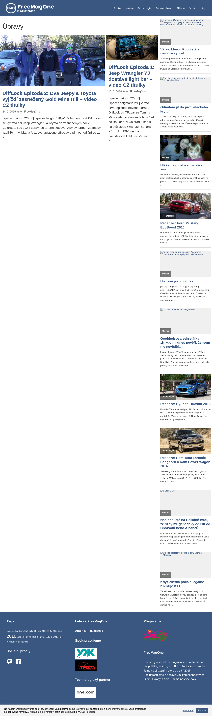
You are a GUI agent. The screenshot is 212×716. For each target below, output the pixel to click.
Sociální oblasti (164, 8)
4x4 (60, 637)
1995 (44, 631)
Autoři (79, 630)
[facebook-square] (19, 662)
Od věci (193, 8)
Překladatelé (94, 630)
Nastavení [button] (188, 710)
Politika (117, 8)
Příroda (181, 8)
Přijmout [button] (202, 710)
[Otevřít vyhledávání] (203, 8)
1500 (9, 631)
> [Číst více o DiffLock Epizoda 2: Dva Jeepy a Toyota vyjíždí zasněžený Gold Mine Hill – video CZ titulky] (3, 137)
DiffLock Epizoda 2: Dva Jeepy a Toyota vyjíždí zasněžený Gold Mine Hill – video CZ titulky (49, 99)
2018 (55, 631)
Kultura (130, 8)
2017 (55, 637)
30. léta (15, 631)
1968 (60, 631)
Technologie (144, 8)
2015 (19, 637)
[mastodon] (10, 662)
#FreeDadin (12, 642)
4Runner (41, 637)
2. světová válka (26, 631)
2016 (11, 636)
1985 (49, 631)
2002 (28, 637)
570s (48, 637)
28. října (37, 631)
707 (24, 637)
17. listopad (23, 642)
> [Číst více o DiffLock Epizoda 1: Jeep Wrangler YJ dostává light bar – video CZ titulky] (109, 141)
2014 (33, 637)
